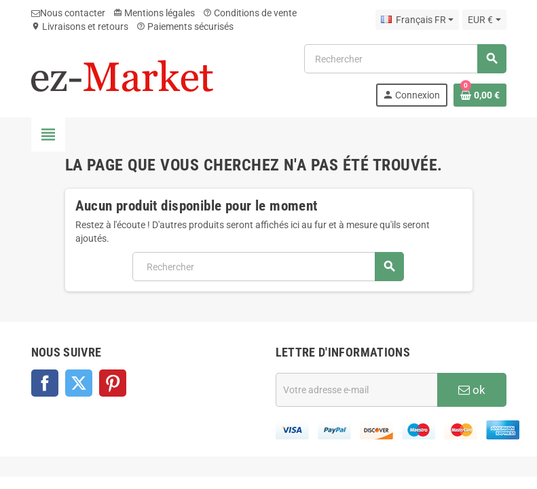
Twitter (78, 383)
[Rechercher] (404, 58)
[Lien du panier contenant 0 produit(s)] (479, 95)
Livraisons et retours (79, 26)
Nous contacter (68, 12)
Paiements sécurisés (185, 26)
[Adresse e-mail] (356, 390)
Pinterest (112, 383)
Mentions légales (154, 12)
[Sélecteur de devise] (484, 20)
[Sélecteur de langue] (417, 20)
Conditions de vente (250, 12)
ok (471, 390)
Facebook (44, 383)
